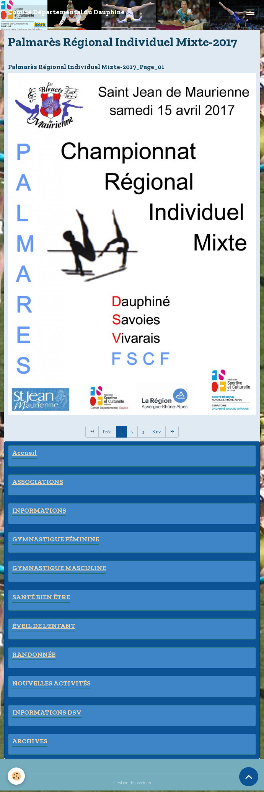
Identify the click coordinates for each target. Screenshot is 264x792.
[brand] (66, 12)
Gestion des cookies (132, 782)
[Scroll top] (248, 776)
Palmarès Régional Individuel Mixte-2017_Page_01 (86, 67)
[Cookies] (16, 776)
